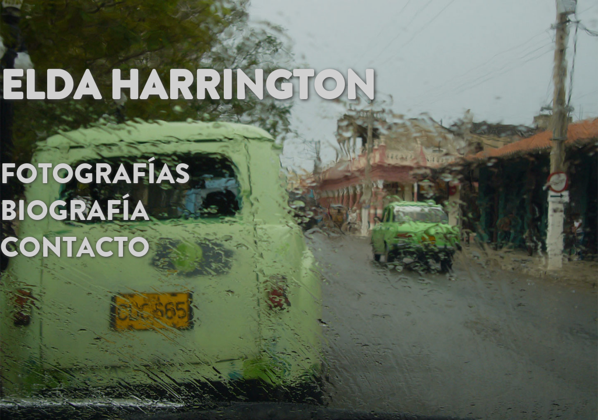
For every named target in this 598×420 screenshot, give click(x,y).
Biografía (74, 206)
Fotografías (95, 169)
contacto (75, 243)
